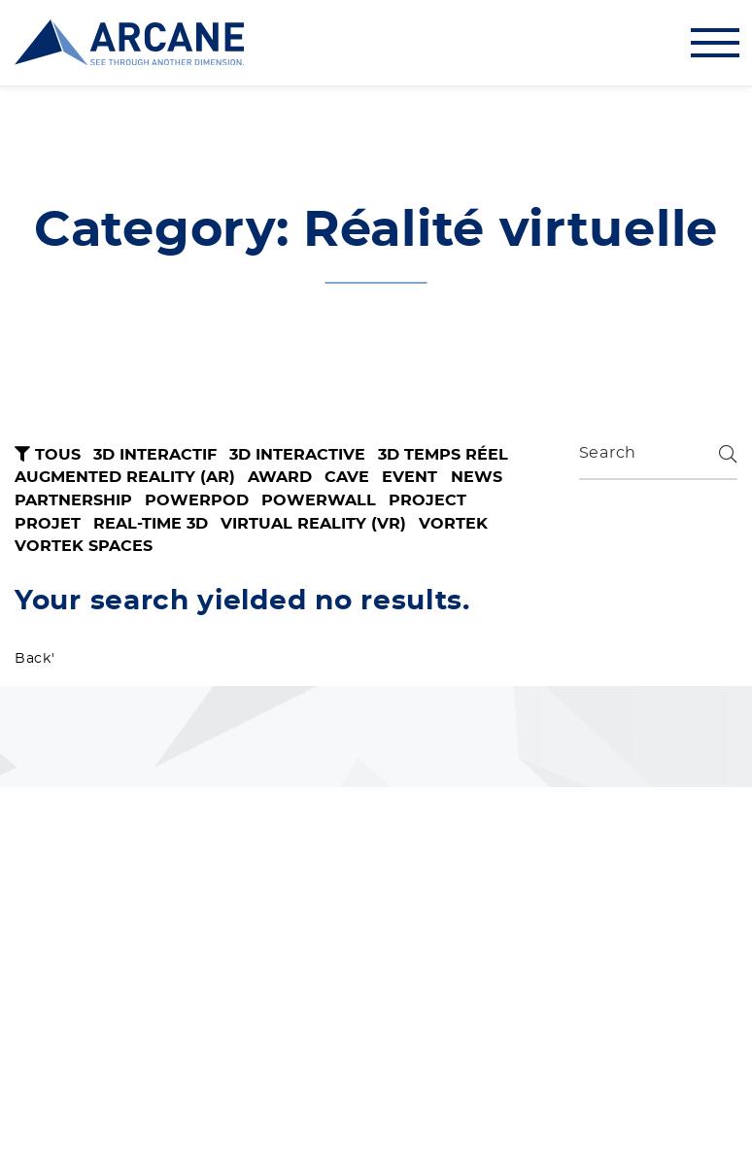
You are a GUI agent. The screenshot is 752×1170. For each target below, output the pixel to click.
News (476, 477)
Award (280, 477)
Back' (35, 659)
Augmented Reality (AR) (125, 477)
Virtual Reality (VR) (313, 524)
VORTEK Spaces (84, 546)
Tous (48, 455)
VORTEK (453, 524)
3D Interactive (297, 455)
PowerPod (197, 500)
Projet (48, 524)
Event (409, 477)
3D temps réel (443, 455)
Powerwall (318, 500)
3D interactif (155, 455)
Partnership (73, 500)
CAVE (347, 477)
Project (427, 500)
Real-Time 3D (150, 524)
